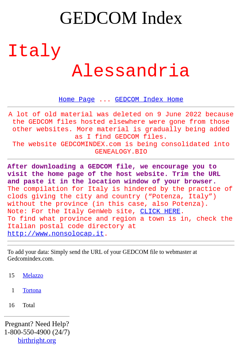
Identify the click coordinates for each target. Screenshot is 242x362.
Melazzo (33, 275)
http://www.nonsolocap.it (55, 233)
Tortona (32, 290)
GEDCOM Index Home (149, 99)
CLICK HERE (160, 211)
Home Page (77, 99)
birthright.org (37, 340)
